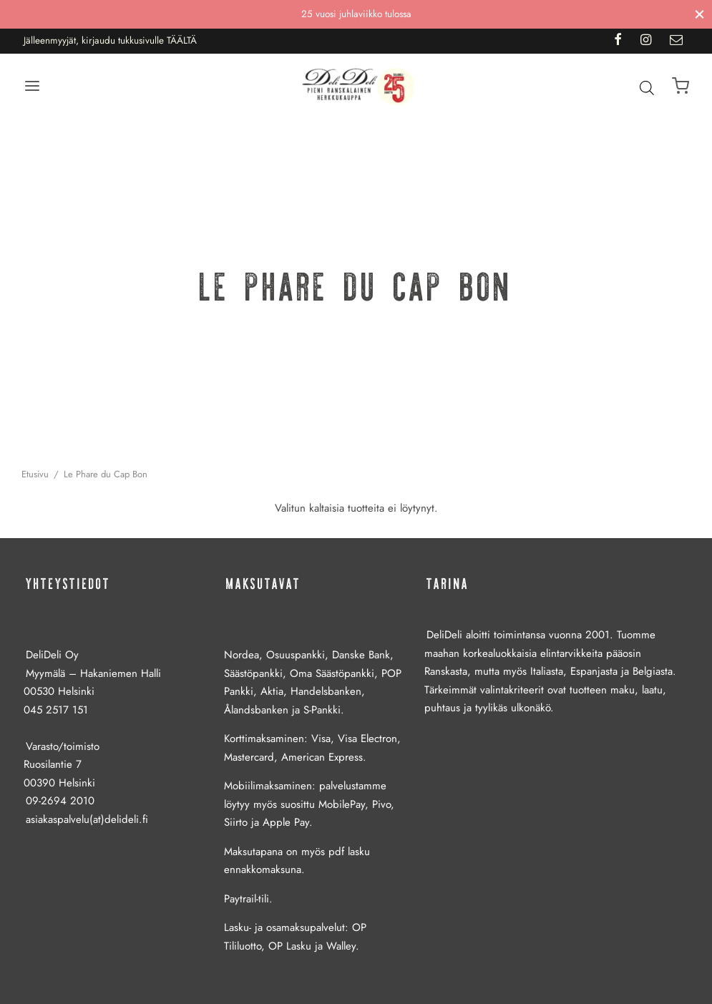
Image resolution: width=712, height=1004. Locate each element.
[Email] (676, 41)
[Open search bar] (647, 87)
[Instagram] (646, 41)
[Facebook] (618, 41)
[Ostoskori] (680, 85)
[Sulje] (699, 14)
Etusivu (35, 474)
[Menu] (32, 86)
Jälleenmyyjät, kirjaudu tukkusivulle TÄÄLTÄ (110, 40)
